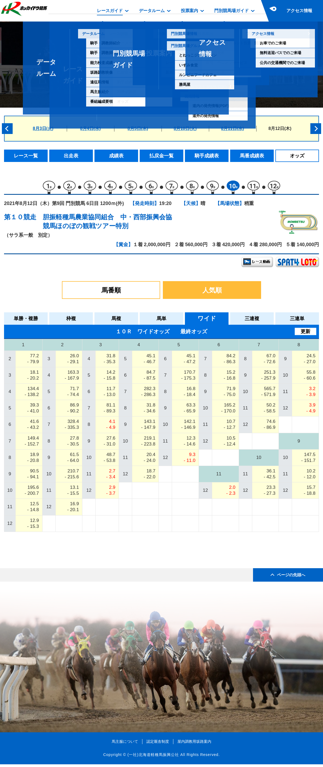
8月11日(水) (232, 128)
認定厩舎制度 (157, 744)
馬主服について (125, 744)
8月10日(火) (185, 128)
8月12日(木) (279, 128)
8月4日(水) (90, 128)
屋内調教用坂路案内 (194, 744)
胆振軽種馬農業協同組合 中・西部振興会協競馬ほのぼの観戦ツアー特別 (107, 224)
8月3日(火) (43, 128)
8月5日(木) (138, 128)
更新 (305, 334)
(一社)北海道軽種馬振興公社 (153, 757)
